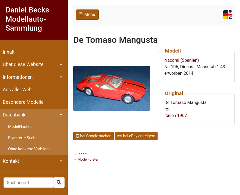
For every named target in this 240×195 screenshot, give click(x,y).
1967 (182, 115)
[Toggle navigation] (227, 14)
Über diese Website (23, 64)
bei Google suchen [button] (93, 136)
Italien (170, 115)
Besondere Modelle (23, 102)
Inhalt (9, 52)
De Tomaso (175, 102)
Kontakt (11, 161)
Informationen (18, 77)
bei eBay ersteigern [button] (136, 136)
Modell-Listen (19, 126)
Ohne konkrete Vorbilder (29, 149)
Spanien (189, 60)
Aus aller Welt (17, 89)
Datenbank (14, 115)
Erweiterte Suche (22, 138)
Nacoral (171, 60)
